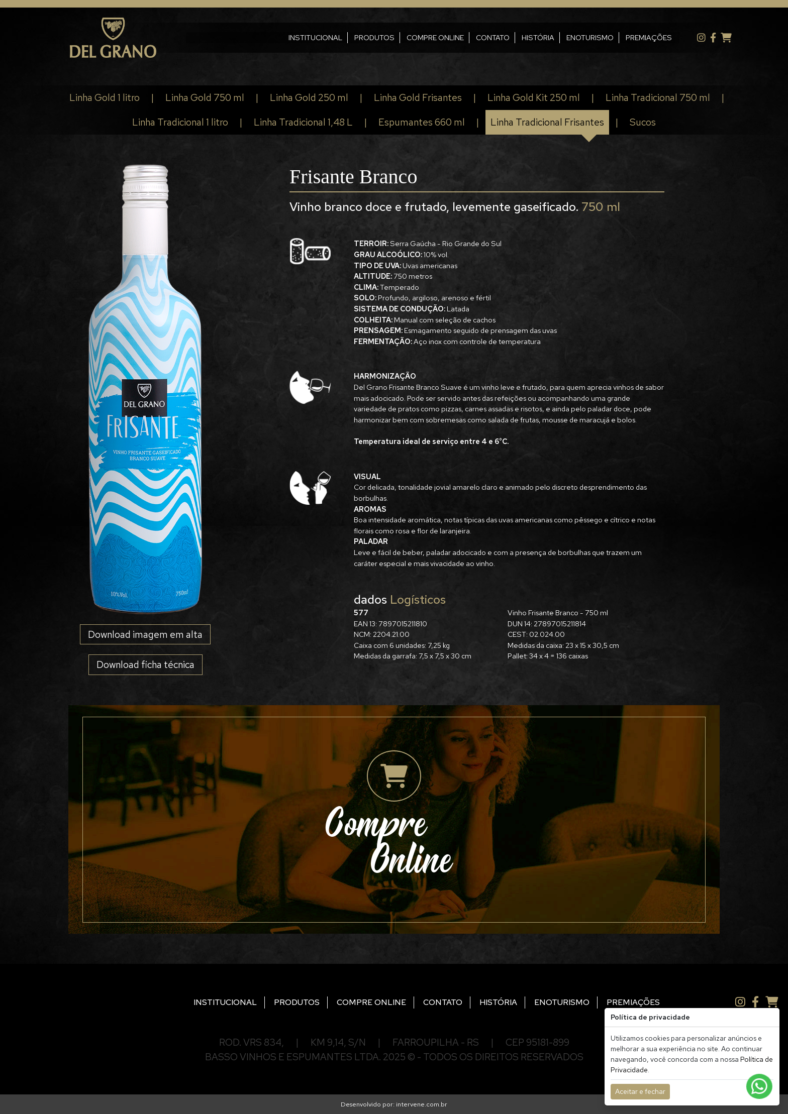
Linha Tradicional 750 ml (658, 97)
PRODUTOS (362, 37)
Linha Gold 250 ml (309, 97)
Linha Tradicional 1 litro (180, 122)
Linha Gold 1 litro (104, 97)
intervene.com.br (421, 1104)
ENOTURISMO (577, 37)
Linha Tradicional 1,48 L (303, 122)
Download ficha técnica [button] (145, 664)
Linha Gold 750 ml (204, 97)
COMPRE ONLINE (422, 37)
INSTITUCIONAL (303, 37)
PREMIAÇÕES (636, 37)
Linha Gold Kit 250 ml (533, 97)
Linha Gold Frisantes (418, 97)
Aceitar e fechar (640, 1091)
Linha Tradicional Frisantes (547, 122)
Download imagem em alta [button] (145, 634)
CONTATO (480, 37)
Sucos (643, 122)
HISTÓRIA (525, 37)
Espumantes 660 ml (421, 122)
